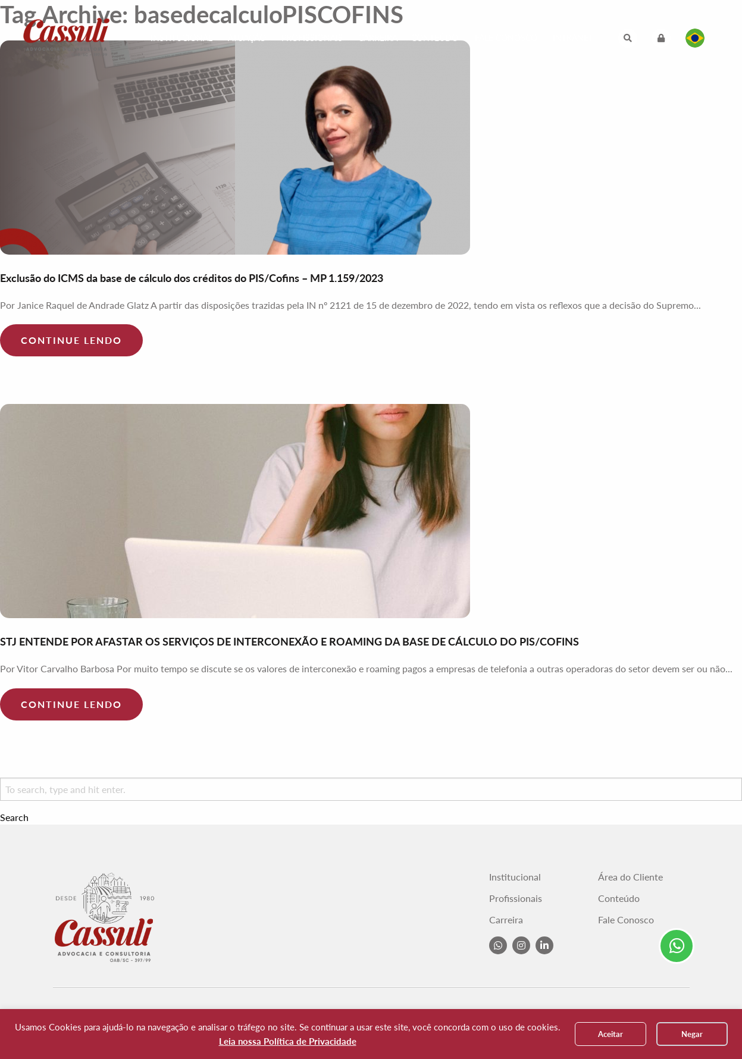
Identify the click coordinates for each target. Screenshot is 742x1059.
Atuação (247, 38)
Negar (692, 1034)
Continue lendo (71, 340)
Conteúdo (434, 38)
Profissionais (312, 38)
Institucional (181, 38)
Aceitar (610, 1034)
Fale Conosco (506, 38)
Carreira (377, 38)
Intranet (573, 38)
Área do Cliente (630, 877)
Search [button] (14, 817)
